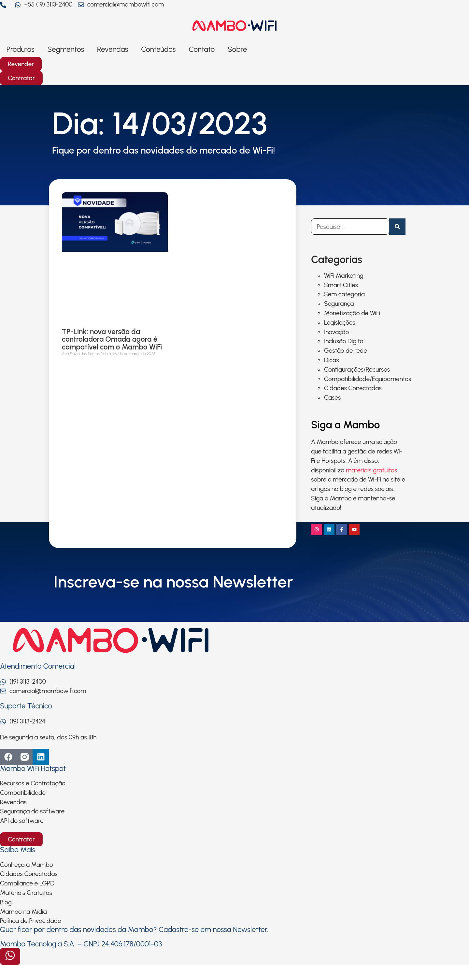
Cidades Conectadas (353, 388)
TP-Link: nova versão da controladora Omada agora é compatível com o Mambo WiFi (112, 339)
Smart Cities (341, 285)
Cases (332, 397)
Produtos (21, 49)
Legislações (339, 322)
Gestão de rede (345, 350)
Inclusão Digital (344, 341)
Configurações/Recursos (357, 369)
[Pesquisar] (397, 226)
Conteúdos (158, 49)
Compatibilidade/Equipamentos (367, 379)
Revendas (112, 49)
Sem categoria (344, 294)
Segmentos (66, 49)
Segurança (339, 303)
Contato (202, 49)
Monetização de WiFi (352, 313)
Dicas (331, 360)
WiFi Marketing (343, 275)
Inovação (336, 332)
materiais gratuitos (371, 470)
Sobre (237, 49)
